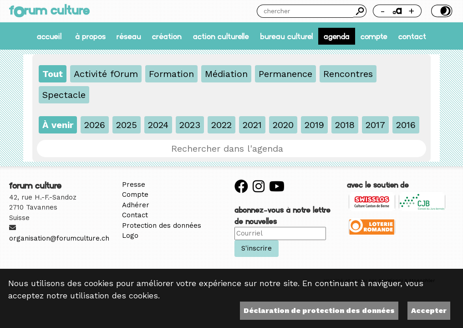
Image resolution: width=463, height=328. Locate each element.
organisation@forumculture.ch (59, 238)
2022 (221, 124)
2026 (94, 124)
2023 (189, 124)
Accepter (429, 310)
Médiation (226, 73)
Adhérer (135, 205)
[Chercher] (305, 11)
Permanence (285, 73)
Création (167, 36)
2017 (375, 124)
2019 (314, 124)
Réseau (129, 36)
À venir (57, 124)
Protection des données (161, 225)
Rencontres (348, 73)
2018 (345, 124)
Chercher (359, 11)
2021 (252, 124)
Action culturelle (221, 36)
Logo (130, 235)
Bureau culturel (286, 36)
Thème (441, 11)
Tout (52, 73)
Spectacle (64, 94)
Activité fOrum (106, 73)
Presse (133, 184)
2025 (126, 124)
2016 (406, 124)
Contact (412, 36)
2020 (283, 124)
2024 (158, 124)
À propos (90, 36)
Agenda (337, 36)
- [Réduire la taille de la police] (382, 10)
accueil (49, 36)
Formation (171, 73)
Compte (374, 36)
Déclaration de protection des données (319, 310)
